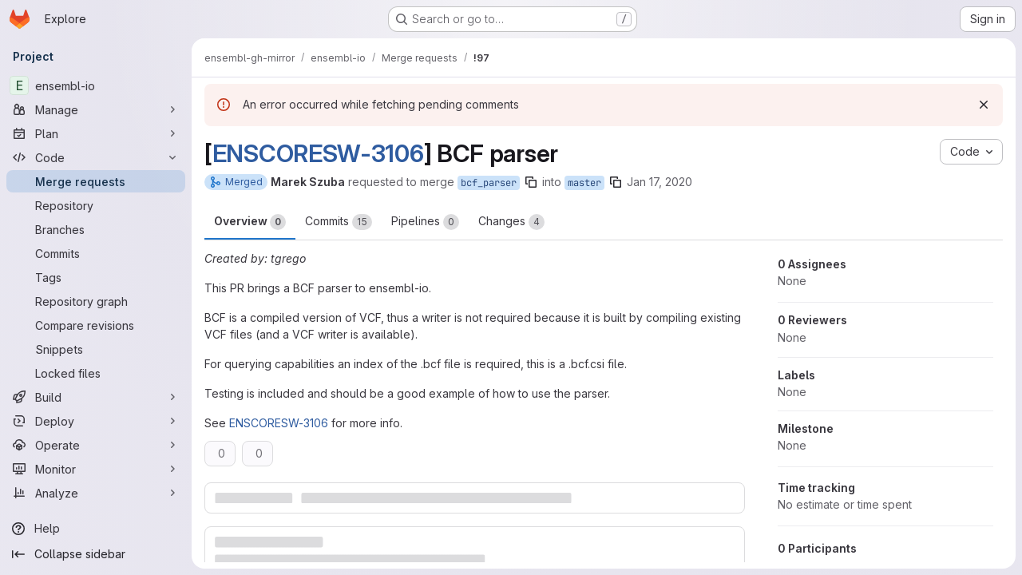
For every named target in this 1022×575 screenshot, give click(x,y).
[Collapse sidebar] (95, 554)
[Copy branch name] (531, 182)
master (584, 182)
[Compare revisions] (95, 325)
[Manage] (95, 109)
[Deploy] (95, 421)
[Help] (95, 529)
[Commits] (95, 253)
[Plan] (95, 133)
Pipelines (425, 222)
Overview (250, 222)
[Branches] (95, 229)
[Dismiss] (983, 104)
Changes (511, 222)
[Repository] (95, 205)
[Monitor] (95, 469)
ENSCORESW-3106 (318, 153)
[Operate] (95, 445)
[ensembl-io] (95, 85)
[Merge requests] (95, 181)
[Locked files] (95, 373)
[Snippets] (95, 349)
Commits (338, 222)
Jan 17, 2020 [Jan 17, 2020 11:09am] (659, 181)
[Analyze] (95, 493)
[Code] (95, 157)
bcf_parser (489, 182)
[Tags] (95, 277)
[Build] (95, 397)
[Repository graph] (95, 301)
